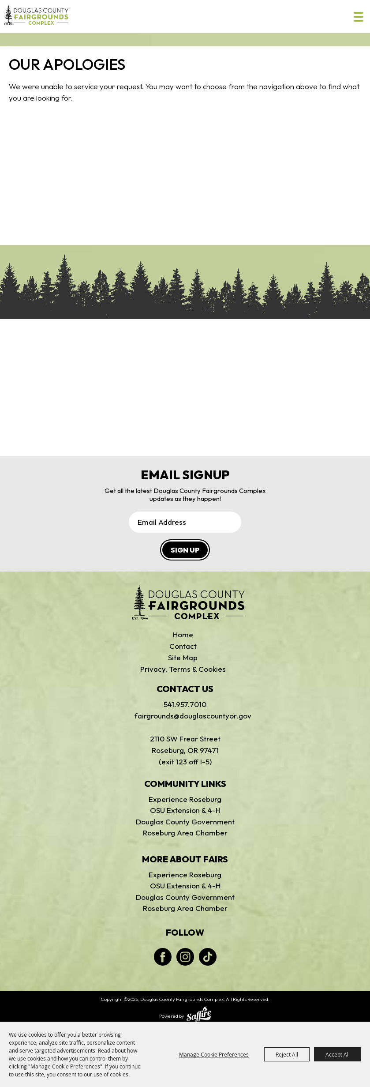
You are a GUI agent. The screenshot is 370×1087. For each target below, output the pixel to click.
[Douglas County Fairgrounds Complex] (36, 15)
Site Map (183, 657)
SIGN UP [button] (185, 549)
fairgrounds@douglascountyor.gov (185, 715)
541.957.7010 (185, 704)
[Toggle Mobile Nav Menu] (358, 17)
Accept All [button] (337, 1054)
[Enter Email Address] (185, 522)
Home (183, 634)
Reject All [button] (287, 1054)
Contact (183, 646)
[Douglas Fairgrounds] (188, 602)
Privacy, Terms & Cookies (183, 668)
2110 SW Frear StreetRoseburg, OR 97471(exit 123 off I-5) (185, 750)
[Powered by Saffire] (199, 1015)
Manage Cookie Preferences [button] (214, 1054)
